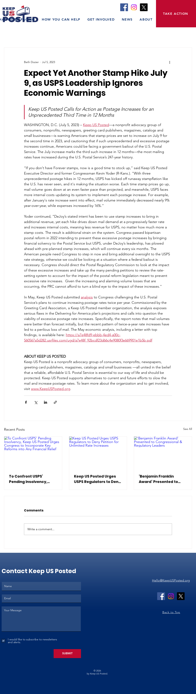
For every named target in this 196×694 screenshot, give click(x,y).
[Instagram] (134, 7)
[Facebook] (124, 7)
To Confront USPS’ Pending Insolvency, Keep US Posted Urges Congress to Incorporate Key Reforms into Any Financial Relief (32, 479)
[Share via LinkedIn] (45, 402)
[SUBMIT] (67, 653)
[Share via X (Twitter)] (36, 402)
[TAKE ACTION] (176, 13)
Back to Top (171, 612)
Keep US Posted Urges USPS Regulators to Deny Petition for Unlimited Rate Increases (97, 479)
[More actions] (169, 62)
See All (187, 429)
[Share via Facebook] (26, 402)
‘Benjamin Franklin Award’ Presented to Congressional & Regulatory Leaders (158, 479)
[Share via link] (55, 402)
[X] (144, 7)
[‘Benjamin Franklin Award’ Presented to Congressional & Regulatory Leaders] (163, 452)
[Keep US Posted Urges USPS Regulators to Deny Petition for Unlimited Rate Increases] (98, 452)
